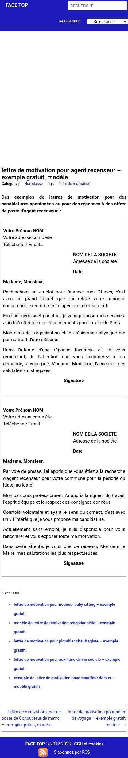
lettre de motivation (74, 184)
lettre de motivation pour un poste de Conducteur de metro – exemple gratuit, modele (31, 718)
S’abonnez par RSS (72, 752)
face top (17, 5)
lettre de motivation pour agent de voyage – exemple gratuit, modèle (97, 718)
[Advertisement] (64, 98)
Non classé (34, 184)
